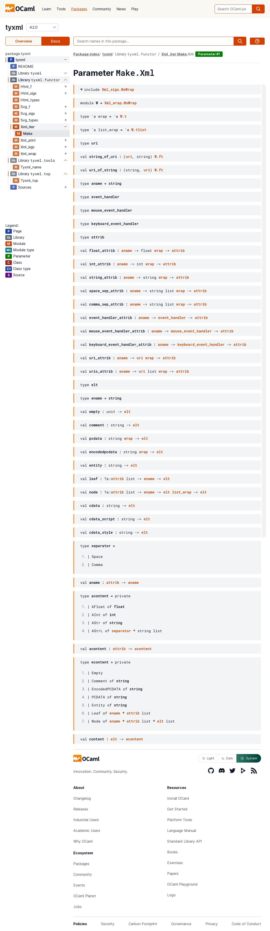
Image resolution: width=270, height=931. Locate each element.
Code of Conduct (246, 924)
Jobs (77, 906)
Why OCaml (83, 841)
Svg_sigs (28, 113)
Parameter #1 (209, 54)
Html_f (26, 86)
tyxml (14, 27)
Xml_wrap (28, 153)
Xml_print (28, 140)
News (121, 9)
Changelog (82, 798)
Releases (80, 809)
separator (121, 630)
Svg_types (29, 120)
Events (79, 885)
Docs (55, 41)
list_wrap (181, 492)
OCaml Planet (84, 896)
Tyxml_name (31, 167)
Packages (79, 9)
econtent (134, 739)
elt (127, 411)
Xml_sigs (27, 147)
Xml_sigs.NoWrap (118, 89)
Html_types (30, 100)
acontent (143, 648)
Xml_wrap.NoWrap (120, 102)
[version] (42, 27)
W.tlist (138, 129)
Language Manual (181, 830)
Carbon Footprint (143, 924)
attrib (178, 250)
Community (102, 9)
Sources (24, 187)
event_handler (172, 317)
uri (129, 156)
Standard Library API (184, 841)
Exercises (175, 863)
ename (149, 478)
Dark (227, 758)
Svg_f (25, 106)
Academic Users (86, 830)
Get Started (177, 809)
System (248, 758)
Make (27, 133)
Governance (181, 924)
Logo (171, 895)
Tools (61, 9)
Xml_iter (27, 127)
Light (208, 758)
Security (107, 924)
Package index (86, 54)
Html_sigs (28, 93)
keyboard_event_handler (201, 344)
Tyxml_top (29, 180)
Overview (23, 41)
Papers (173, 873)
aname (126, 250)
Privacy (211, 924)
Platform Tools (179, 820)
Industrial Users (86, 820)
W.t (123, 116)
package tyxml (17, 53)
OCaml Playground (182, 884)
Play (134, 9)
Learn (46, 9)
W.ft (158, 156)
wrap (158, 250)
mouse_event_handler (191, 331)
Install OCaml (178, 798)
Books (172, 852)
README (26, 66)
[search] (258, 8)
